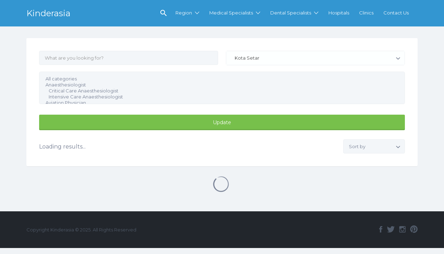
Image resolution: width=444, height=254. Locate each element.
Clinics (366, 13)
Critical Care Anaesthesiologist (217, 91)
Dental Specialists (290, 13)
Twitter (391, 229)
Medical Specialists (231, 13)
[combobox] (315, 58)
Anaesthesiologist (217, 85)
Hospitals (338, 13)
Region (183, 13)
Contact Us (396, 13)
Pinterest (414, 229)
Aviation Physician (217, 103)
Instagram (402, 229)
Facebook (380, 229)
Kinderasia (48, 13)
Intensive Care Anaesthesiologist (217, 97)
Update (222, 122)
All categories (217, 79)
